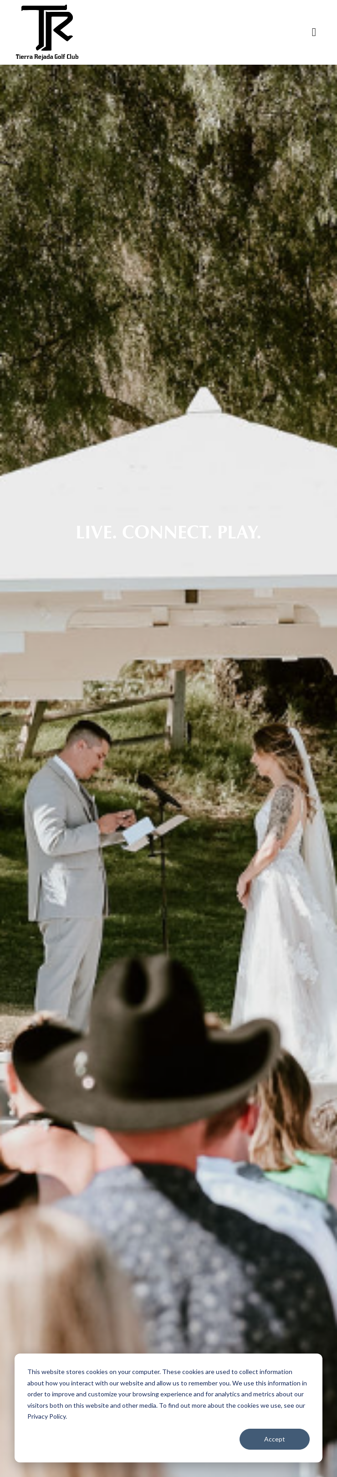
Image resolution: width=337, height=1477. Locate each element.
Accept (274, 1439)
